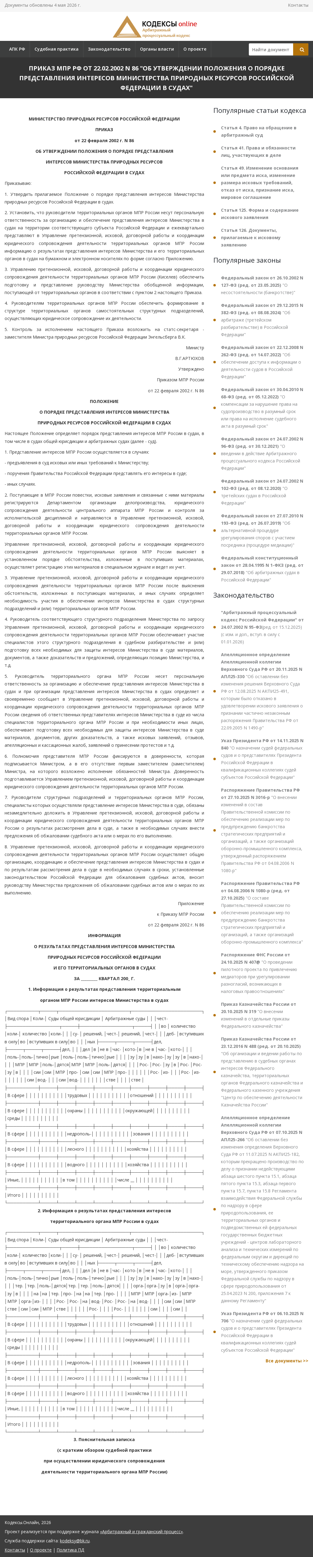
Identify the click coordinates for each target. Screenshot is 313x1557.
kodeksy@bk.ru (75, 1541)
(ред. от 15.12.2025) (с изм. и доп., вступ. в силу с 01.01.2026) (262, 627)
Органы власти (157, 49)
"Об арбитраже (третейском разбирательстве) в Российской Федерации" (262, 319)
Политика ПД (70, 1550)
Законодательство (109, 49)
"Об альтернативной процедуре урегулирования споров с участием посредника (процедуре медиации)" (262, 530)
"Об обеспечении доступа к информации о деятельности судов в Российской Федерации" (262, 361)
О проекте (194, 49)
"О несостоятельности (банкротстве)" (262, 285)
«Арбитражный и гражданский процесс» (141, 1531)
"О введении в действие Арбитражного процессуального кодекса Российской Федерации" (262, 453)
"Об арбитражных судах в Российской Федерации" (262, 569)
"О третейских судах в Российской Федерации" (262, 492)
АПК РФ (17, 49)
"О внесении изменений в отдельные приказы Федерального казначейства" (258, 1015)
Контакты (298, 5)
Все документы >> (287, 1361)
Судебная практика (57, 49)
